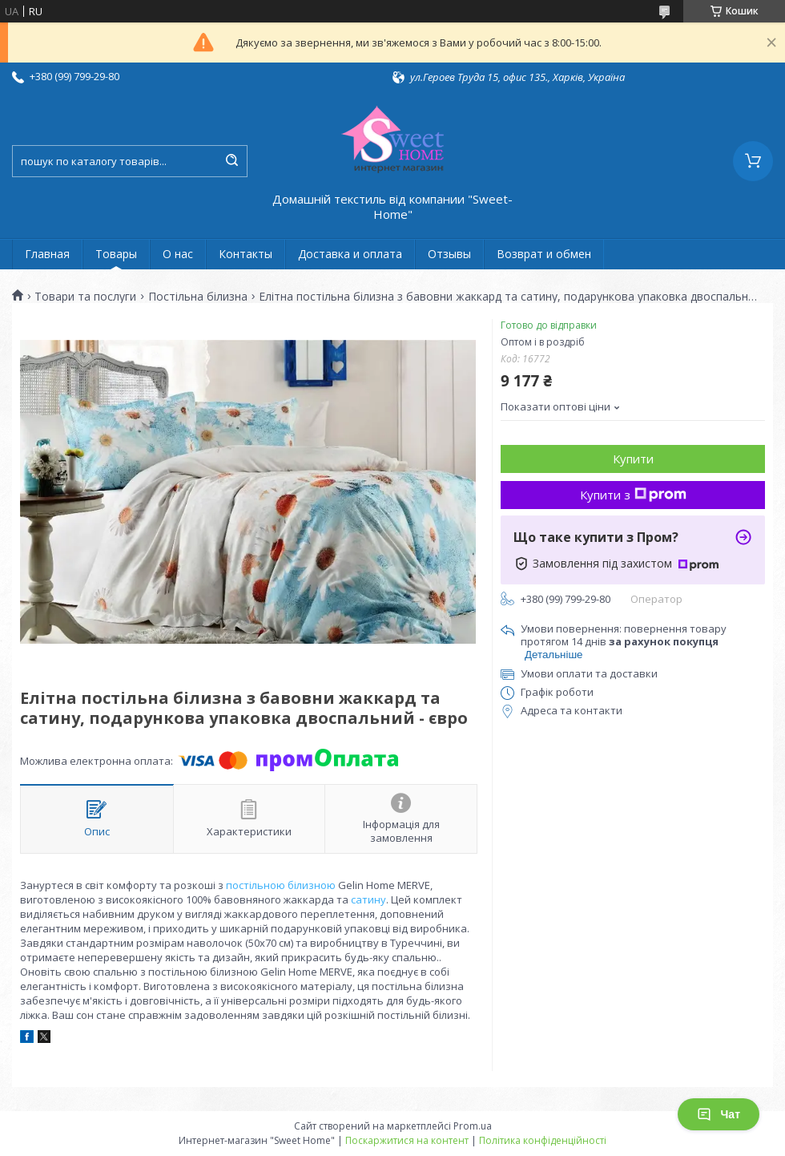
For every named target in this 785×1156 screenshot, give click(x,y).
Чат (718, 1114)
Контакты (245, 253)
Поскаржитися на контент (407, 1140)
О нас (178, 253)
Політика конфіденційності (542, 1140)
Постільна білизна (198, 296)
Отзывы (449, 253)
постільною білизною (281, 885)
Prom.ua (472, 1126)
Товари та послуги (85, 296)
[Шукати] (231, 161)
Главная (47, 253)
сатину (368, 899)
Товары (116, 253)
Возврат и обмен (544, 253)
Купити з (633, 495)
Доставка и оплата (350, 253)
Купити (633, 459)
